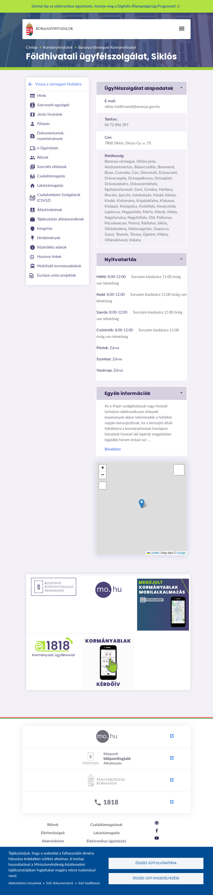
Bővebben (113, 449)
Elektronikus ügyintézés (106, 841)
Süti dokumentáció (59, 883)
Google (181, 553)
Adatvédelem (53, 841)
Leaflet (153, 553)
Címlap (31, 47)
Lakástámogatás (106, 833)
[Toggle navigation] (181, 28)
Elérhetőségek (53, 833)
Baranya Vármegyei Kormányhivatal (107, 47)
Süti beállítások (89, 883)
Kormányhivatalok (49, 29)
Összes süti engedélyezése (156, 878)
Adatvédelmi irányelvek (24, 883)
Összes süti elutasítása (155, 863)
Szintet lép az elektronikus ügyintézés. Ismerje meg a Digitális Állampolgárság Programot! (106, 6)
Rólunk (53, 825)
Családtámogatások (106, 825)
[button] (141, 88)
